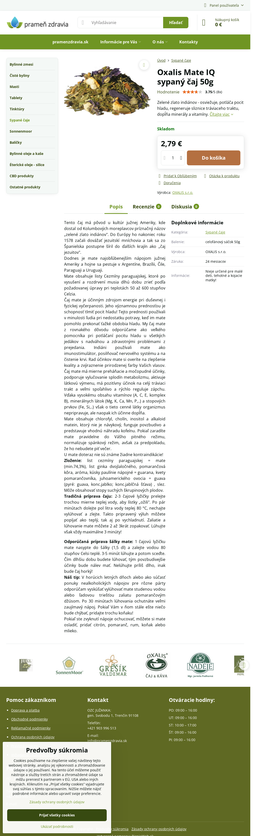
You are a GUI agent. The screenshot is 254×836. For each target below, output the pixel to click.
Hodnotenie (168, 92)
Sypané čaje (215, 232)
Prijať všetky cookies (57, 815)
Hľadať (175, 22)
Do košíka (214, 157)
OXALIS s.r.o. (182, 192)
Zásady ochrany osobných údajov (158, 829)
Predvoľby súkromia (112, 829)
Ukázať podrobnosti (57, 826)
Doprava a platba (25, 710)
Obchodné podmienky (29, 719)
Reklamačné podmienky (31, 728)
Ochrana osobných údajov (32, 737)
